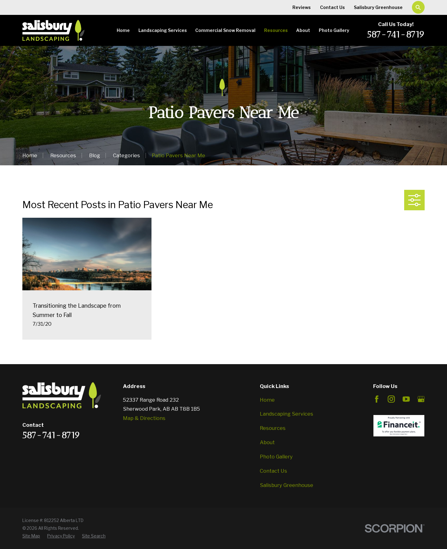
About (267, 442)
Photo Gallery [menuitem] (334, 30)
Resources (273, 428)
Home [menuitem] (123, 30)
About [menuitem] (303, 30)
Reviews (301, 7)
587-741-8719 (396, 34)
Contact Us (332, 7)
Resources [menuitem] (276, 30)
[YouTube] (406, 399)
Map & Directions (144, 418)
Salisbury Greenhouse (378, 7)
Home (267, 400)
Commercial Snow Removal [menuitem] (225, 30)
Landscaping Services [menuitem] (162, 30)
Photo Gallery (276, 456)
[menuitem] (31, 536)
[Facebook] (376, 399)
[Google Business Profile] (421, 399)
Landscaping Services (286, 414)
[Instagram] (391, 399)
